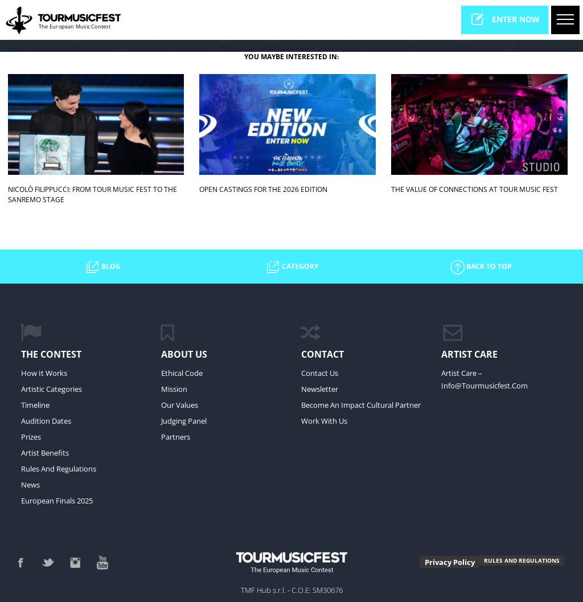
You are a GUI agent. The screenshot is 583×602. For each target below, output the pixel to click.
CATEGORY (291, 267)
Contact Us (319, 373)
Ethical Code (182, 373)
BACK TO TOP (480, 267)
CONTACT (322, 354)
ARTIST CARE (469, 354)
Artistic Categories (51, 389)
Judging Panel (184, 421)
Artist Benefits (45, 453)
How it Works (44, 373)
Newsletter (319, 389)
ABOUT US (184, 354)
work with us (324, 421)
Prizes (31, 437)
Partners (175, 437)
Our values (179, 405)
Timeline (35, 405)
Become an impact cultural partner (361, 405)
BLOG (102, 267)
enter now (505, 19)
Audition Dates (46, 421)
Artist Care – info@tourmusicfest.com (484, 379)
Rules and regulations (58, 469)
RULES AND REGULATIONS (522, 560)
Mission (174, 389)
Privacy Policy (450, 562)
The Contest (51, 354)
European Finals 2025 (57, 500)
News (30, 485)
